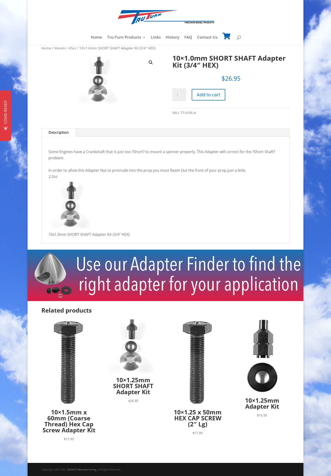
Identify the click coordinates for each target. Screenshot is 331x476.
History (172, 38)
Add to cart (208, 94)
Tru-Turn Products (124, 38)
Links (156, 38)
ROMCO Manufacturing (81, 469)
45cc (72, 48)
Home (96, 38)
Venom (60, 48)
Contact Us (207, 38)
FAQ (188, 38)
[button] (151, 62)
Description (59, 132)
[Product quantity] (179, 94)
